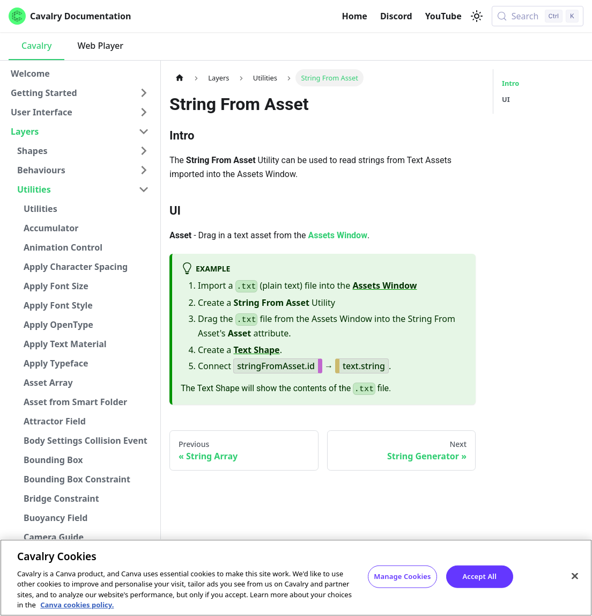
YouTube (443, 16)
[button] (80, 92)
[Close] (575, 576)
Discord (396, 16)
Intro (510, 83)
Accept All (479, 577)
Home (354, 16)
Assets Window (337, 235)
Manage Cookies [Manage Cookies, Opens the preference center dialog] (402, 577)
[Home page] (179, 77)
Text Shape (257, 350)
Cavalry (36, 46)
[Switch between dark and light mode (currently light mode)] (476, 16)
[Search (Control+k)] (537, 16)
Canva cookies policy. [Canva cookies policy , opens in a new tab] (77, 605)
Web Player (100, 46)
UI (506, 99)
